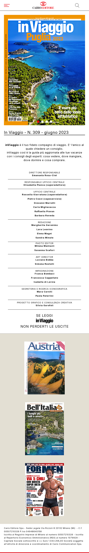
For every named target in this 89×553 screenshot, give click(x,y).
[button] (38, 121)
